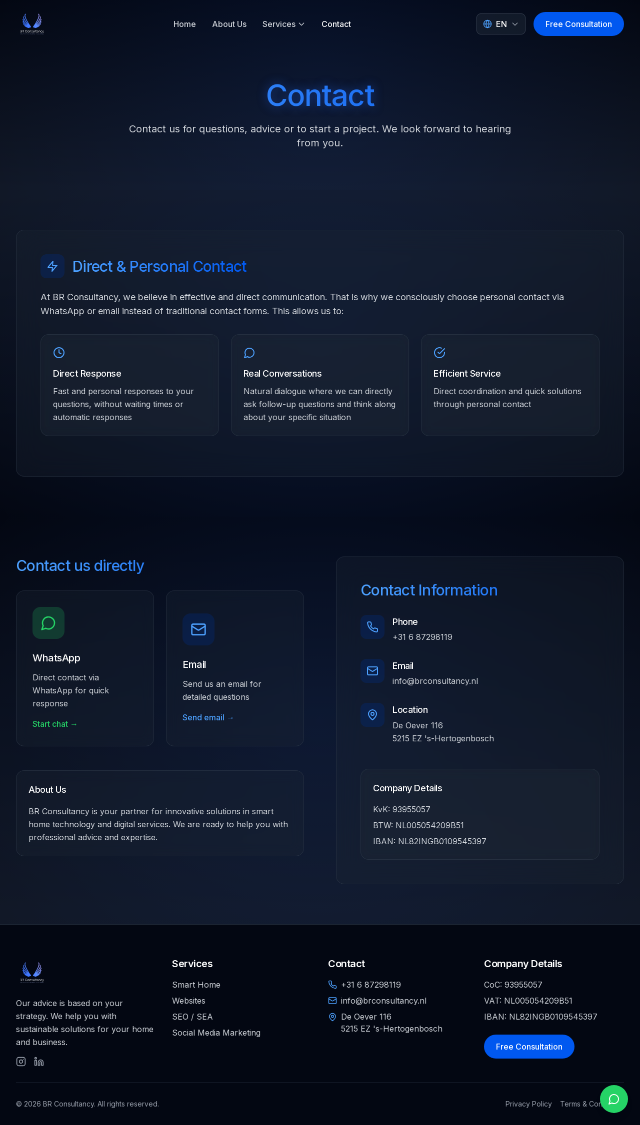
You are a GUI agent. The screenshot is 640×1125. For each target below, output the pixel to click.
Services (284, 24)
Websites (189, 1001)
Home (185, 24)
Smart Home (196, 985)
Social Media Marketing (216, 1033)
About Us (229, 24)
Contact (336, 24)
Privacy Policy (529, 1104)
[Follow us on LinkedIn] (39, 1062)
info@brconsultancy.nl (435, 681)
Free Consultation (579, 24)
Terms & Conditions (592, 1104)
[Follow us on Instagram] (21, 1062)
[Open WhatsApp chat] (614, 1099)
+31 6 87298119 (422, 637)
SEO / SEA (192, 1017)
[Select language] (501, 23)
